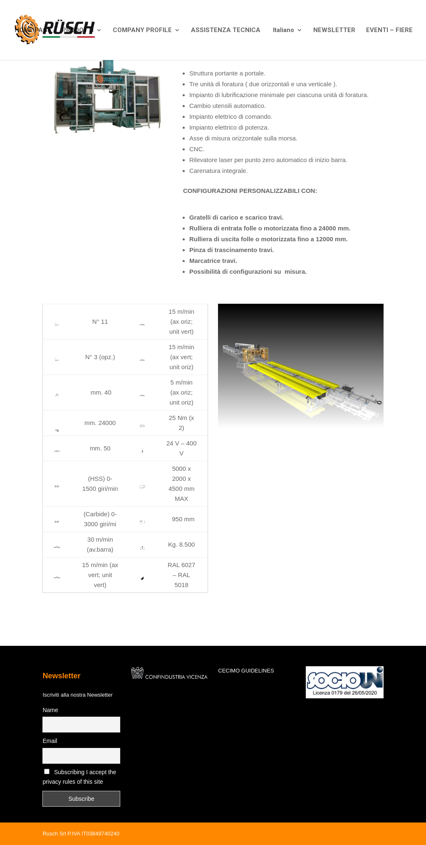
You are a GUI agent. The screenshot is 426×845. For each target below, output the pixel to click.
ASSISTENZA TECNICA (225, 30)
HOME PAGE (33, 30)
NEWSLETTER (334, 30)
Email (49, 741)
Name (50, 710)
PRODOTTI (78, 30)
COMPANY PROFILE (142, 30)
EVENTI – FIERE (389, 30)
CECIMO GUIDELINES (246, 671)
